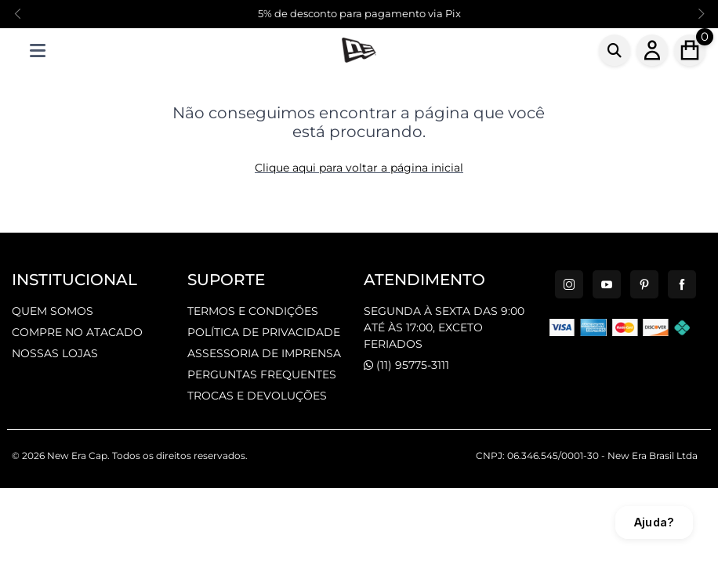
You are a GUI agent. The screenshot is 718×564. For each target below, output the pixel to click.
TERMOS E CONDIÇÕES (252, 311)
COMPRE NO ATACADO (77, 332)
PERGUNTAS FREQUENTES (261, 374)
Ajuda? (654, 522)
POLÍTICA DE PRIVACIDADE (263, 332)
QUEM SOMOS (52, 311)
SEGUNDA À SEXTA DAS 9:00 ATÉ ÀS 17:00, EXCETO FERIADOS (444, 327)
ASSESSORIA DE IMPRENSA (264, 353)
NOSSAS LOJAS (55, 353)
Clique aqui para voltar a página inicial (359, 168)
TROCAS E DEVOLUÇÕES (257, 396)
